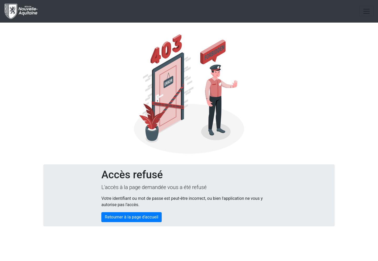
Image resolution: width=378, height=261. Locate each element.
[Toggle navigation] (366, 11)
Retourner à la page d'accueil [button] (131, 217)
